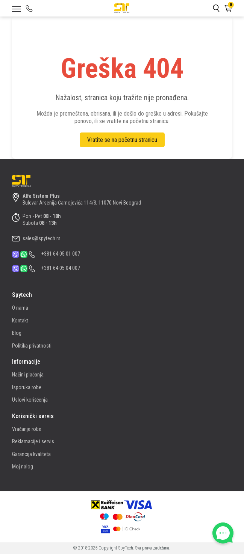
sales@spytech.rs (42, 238)
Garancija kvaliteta (31, 454)
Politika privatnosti (32, 346)
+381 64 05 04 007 (60, 268)
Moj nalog (22, 467)
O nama (20, 308)
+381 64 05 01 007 (60, 254)
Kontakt (20, 321)
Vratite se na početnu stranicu (122, 139)
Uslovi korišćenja (30, 400)
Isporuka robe (26, 387)
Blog (16, 333)
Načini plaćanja (28, 375)
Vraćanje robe (26, 429)
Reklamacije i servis (33, 441)
